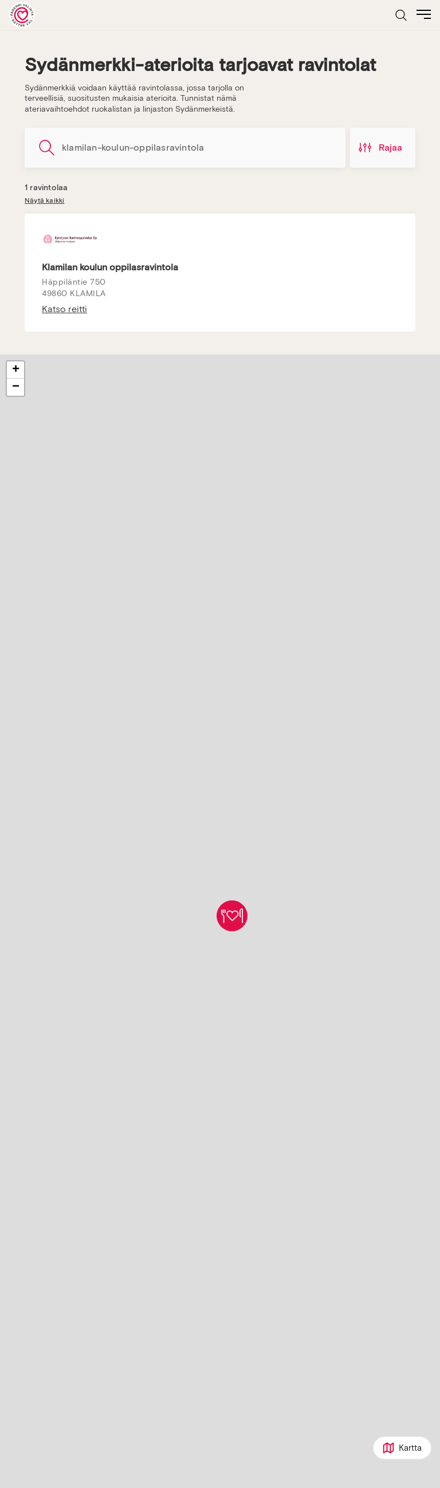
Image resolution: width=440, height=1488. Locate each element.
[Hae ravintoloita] (185, 148)
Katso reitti (64, 309)
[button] (232, 915)
